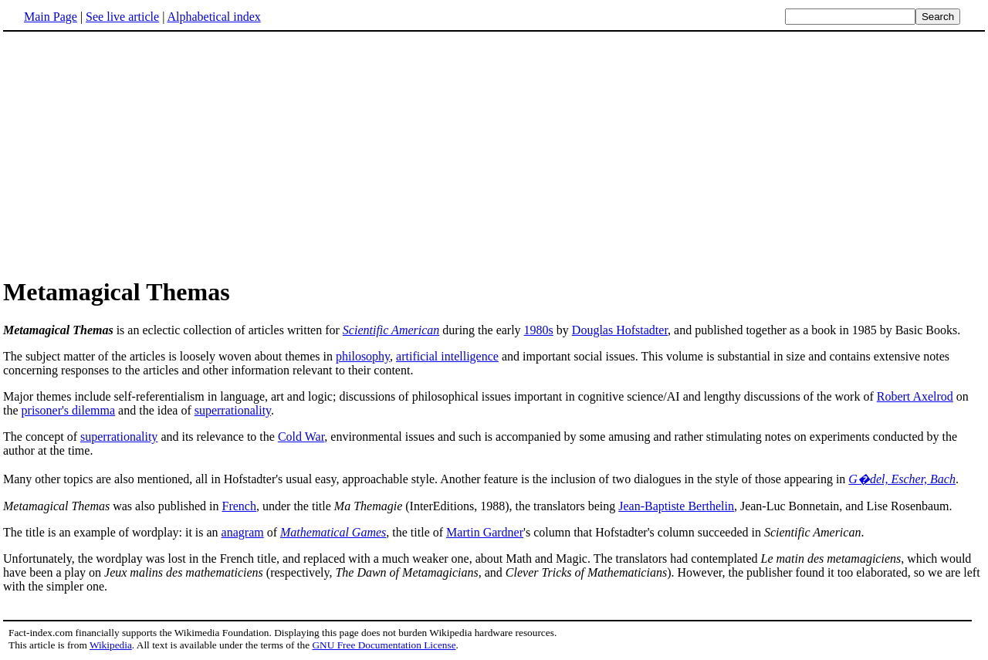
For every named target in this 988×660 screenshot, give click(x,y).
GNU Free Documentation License (383, 645)
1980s (538, 330)
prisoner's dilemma (69, 410)
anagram (243, 532)
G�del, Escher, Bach (902, 479)
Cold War (301, 436)
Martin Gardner (484, 532)
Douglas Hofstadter (620, 330)
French (239, 506)
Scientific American (391, 330)
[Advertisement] (494, 154)
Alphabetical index (213, 16)
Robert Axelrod (915, 396)
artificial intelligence (447, 356)
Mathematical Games (333, 532)
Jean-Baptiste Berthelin (676, 506)
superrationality (233, 410)
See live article (122, 16)
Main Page (50, 16)
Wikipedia (111, 645)
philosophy (363, 356)
